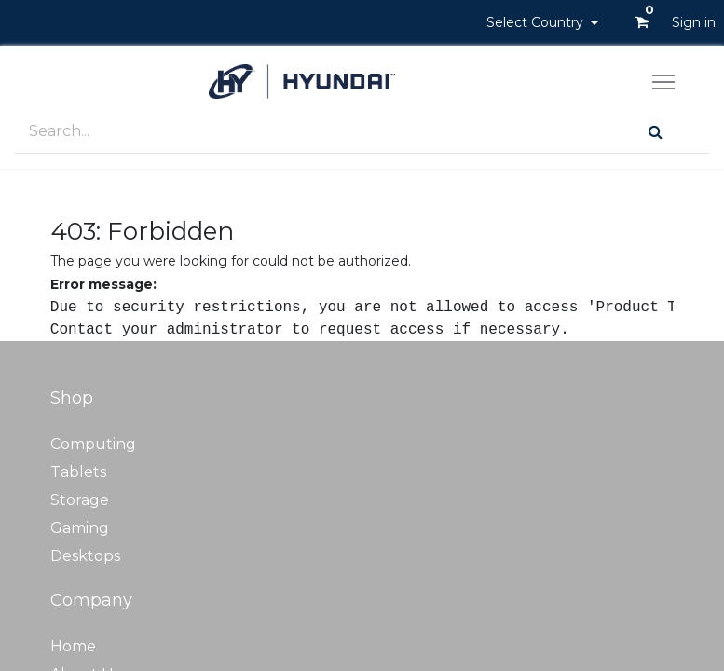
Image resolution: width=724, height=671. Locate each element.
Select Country (536, 22)
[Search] (655, 132)
